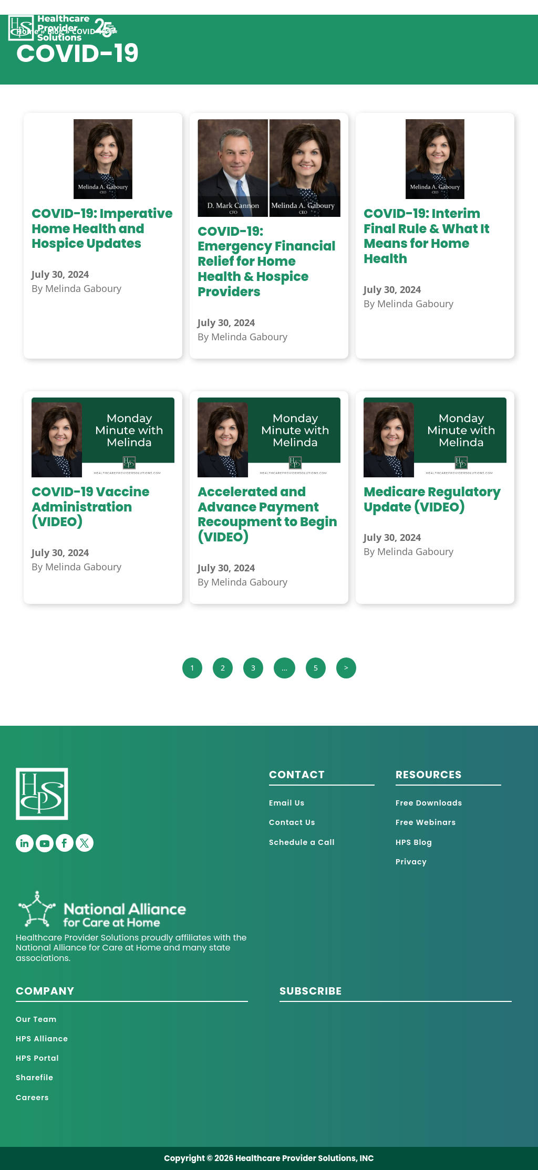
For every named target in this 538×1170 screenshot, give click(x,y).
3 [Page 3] (253, 668)
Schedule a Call (302, 842)
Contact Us (292, 822)
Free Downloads (429, 803)
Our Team (36, 1019)
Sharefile (35, 1077)
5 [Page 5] (316, 668)
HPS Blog (414, 842)
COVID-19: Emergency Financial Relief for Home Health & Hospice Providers (267, 261)
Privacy (411, 861)
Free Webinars (426, 822)
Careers (32, 1097)
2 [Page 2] (223, 668)
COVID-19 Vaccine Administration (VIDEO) (90, 507)
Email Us (287, 803)
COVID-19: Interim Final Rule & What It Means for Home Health (427, 236)
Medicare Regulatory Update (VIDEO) (432, 499)
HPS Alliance (42, 1038)
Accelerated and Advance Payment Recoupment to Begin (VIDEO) (267, 514)
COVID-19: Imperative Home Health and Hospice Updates (102, 229)
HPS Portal (37, 1058)
